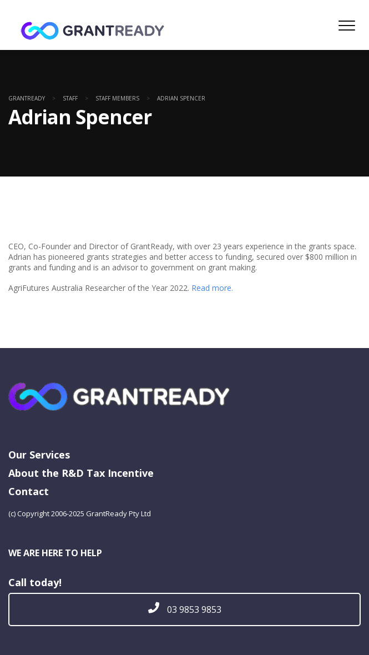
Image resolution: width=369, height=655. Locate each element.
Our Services (39, 454)
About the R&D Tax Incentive (81, 473)
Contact (28, 491)
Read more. (212, 288)
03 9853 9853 (184, 609)
